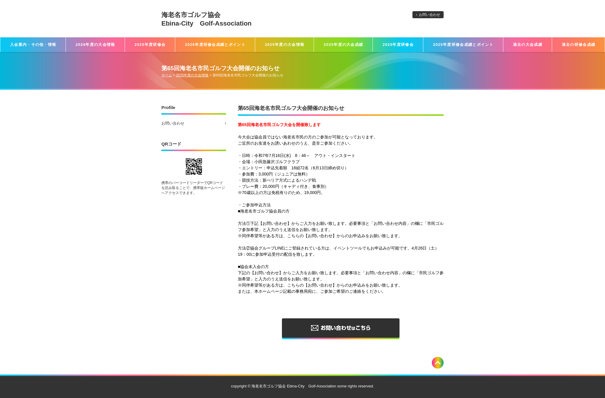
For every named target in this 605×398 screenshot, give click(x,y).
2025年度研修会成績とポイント (463, 44)
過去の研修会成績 (578, 44)
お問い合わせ (429, 15)
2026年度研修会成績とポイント (215, 44)
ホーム (166, 75)
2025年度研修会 (398, 44)
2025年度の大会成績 (343, 44)
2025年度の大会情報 (284, 44)
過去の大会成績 (527, 44)
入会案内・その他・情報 (33, 44)
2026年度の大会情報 (95, 44)
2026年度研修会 (150, 44)
